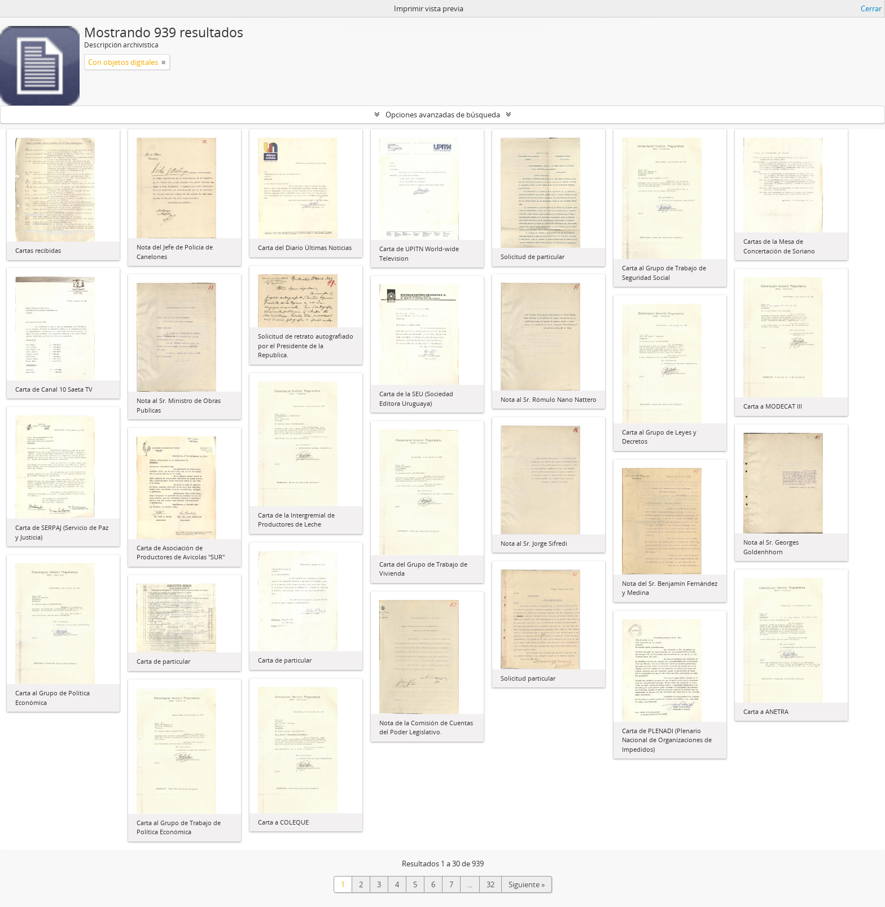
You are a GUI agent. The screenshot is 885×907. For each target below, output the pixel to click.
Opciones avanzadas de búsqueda (442, 114)
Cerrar (871, 8)
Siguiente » (527, 884)
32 (490, 884)
